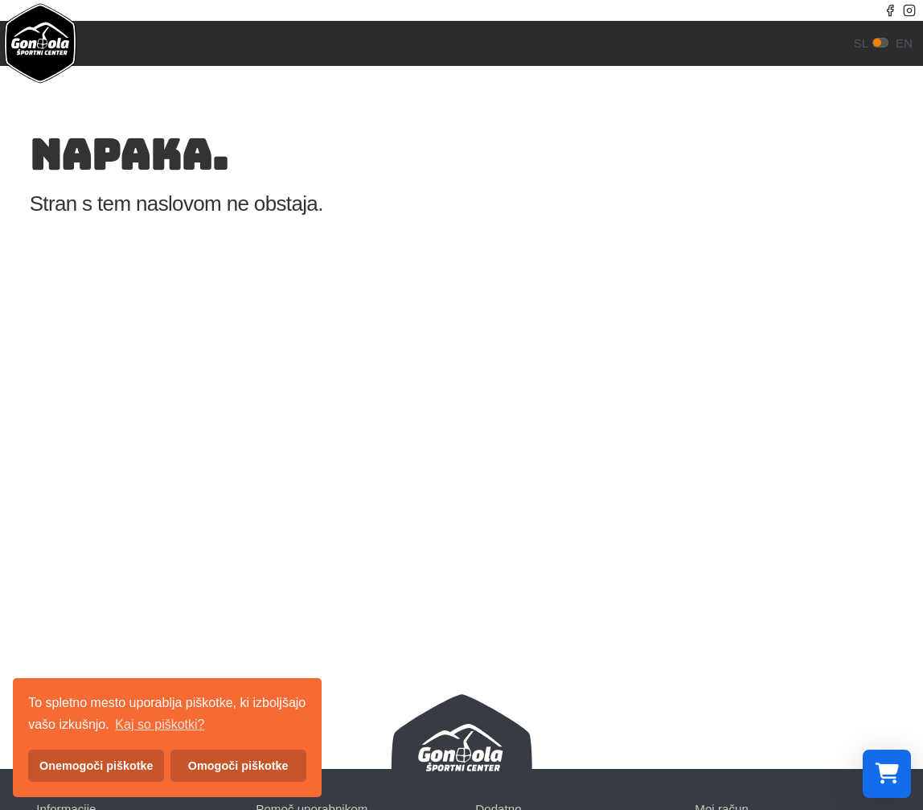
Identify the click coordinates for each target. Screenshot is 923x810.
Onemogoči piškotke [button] (96, 765)
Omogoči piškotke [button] (238, 765)
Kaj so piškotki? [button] (159, 724)
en (904, 43)
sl (861, 43)
